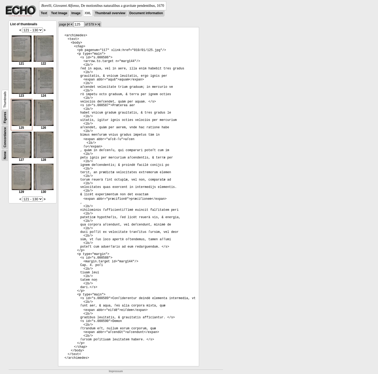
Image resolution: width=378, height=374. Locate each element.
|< (68, 24)
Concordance (5, 137)
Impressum (116, 371)
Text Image (59, 13)
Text (44, 13)
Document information (146, 13)
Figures (5, 117)
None (5, 155)
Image (76, 13)
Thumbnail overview (110, 13)
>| (98, 24)
